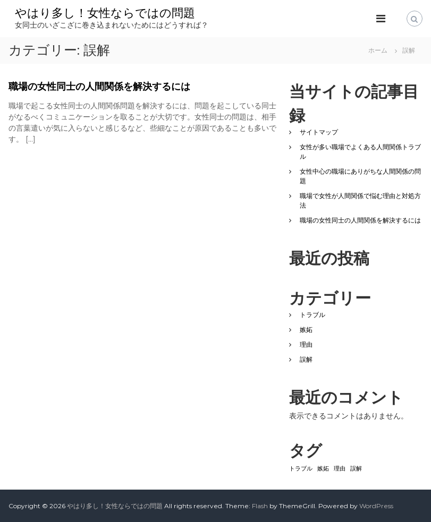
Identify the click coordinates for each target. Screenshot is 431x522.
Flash (260, 506)
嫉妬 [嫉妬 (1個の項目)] (323, 468)
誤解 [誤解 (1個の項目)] (356, 468)
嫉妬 (306, 329)
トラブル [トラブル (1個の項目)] (300, 468)
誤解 (306, 359)
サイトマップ (319, 132)
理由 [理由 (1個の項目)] (339, 468)
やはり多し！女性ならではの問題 (105, 13)
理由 (306, 344)
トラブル (312, 315)
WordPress (376, 506)
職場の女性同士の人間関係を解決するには (99, 86)
